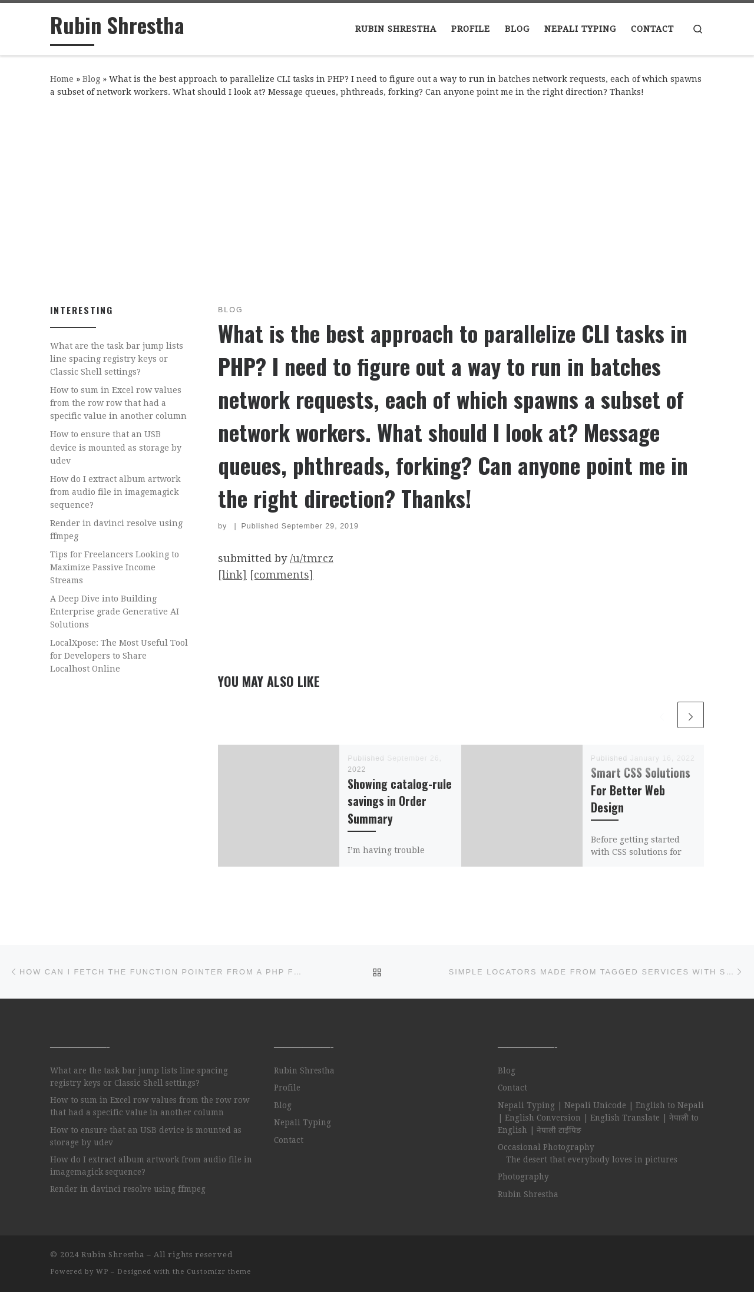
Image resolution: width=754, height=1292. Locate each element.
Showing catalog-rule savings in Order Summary (400, 801)
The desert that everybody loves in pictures (591, 1159)
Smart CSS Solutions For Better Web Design (640, 789)
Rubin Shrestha (304, 1070)
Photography (523, 1176)
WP (102, 1272)
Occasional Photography (546, 1147)
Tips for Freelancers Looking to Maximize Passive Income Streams (114, 567)
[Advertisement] (377, 198)
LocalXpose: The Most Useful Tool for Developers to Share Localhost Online (119, 655)
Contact (288, 1140)
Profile (287, 1087)
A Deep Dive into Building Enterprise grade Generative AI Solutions (114, 611)
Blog (91, 79)
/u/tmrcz (311, 558)
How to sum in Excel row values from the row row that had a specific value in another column (118, 403)
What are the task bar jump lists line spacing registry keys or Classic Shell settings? (116, 358)
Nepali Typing (302, 1122)
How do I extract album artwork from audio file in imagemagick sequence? (115, 492)
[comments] (281, 575)
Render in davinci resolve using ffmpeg (116, 529)
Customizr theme (219, 1272)
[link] (232, 575)
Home (62, 79)
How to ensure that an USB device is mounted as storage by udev (115, 447)
